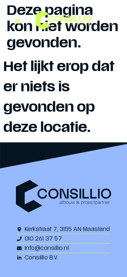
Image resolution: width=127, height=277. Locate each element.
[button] (17, 21)
